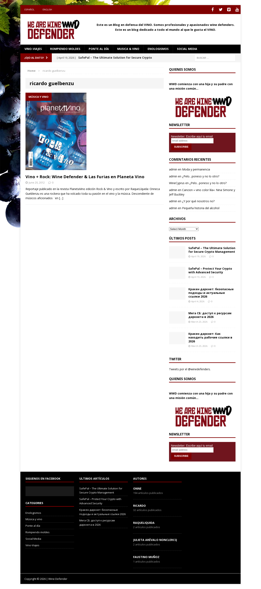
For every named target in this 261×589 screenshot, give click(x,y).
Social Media (33, 539)
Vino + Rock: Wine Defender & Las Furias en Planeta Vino (84, 176)
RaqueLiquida (144, 523)
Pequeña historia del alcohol (200, 208)
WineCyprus (177, 183)
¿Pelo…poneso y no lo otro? (200, 176)
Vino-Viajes (33, 49)
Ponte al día (99, 49)
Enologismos (158, 49)
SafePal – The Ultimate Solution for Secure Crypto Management (211, 250)
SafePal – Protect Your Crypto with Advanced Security (210, 270)
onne (137, 488)
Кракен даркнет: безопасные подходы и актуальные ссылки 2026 (211, 292)
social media (187, 49)
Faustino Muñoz (146, 557)
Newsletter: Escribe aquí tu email (192, 136)
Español (29, 9)
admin (173, 169)
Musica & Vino (128, 49)
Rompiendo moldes (65, 49)
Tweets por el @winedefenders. (190, 369)
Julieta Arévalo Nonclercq (155, 540)
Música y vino (33, 519)
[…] (61, 198)
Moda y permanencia (196, 169)
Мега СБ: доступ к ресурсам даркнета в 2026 (209, 315)
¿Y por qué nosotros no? (198, 201)
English (47, 9)
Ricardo (139, 506)
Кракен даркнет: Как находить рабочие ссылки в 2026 (210, 337)
